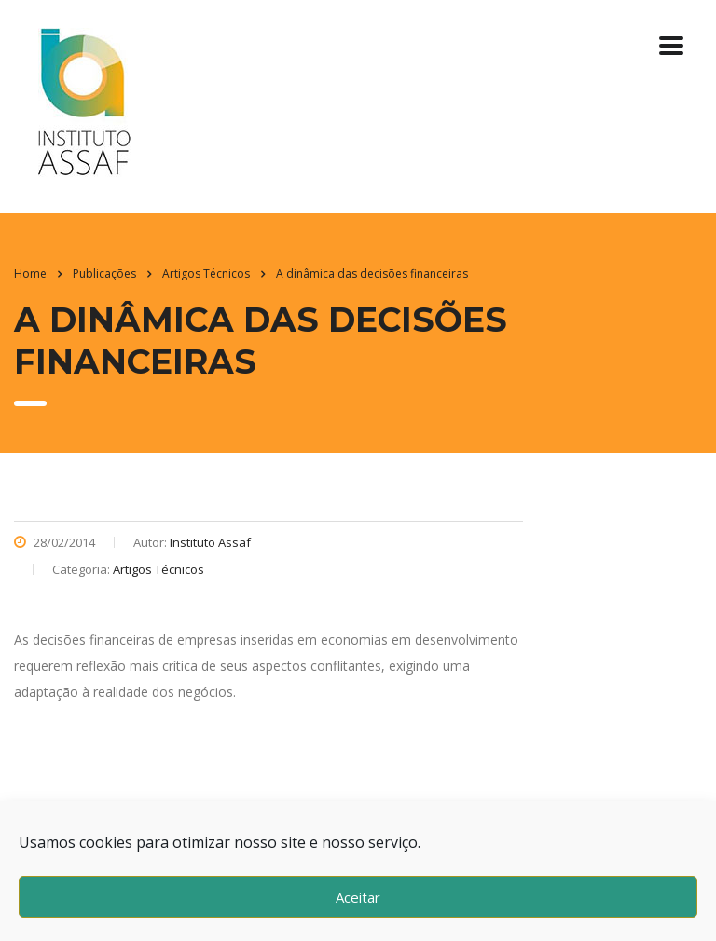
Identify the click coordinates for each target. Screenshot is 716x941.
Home (30, 273)
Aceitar (358, 897)
